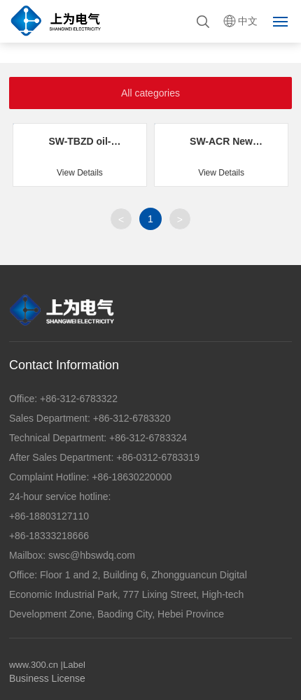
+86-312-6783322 (77, 398)
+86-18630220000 (130, 477)
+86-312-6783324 (146, 437)
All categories (150, 93)
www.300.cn (33, 664)
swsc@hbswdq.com (91, 555)
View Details (80, 173)
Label (74, 664)
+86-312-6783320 (130, 418)
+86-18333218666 (49, 535)
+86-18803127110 (49, 516)
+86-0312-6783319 (156, 457)
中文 (248, 21)
